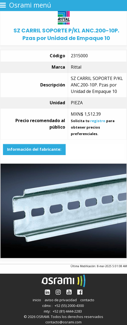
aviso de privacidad (61, 299)
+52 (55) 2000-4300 (69, 305)
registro (97, 120)
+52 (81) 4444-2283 (67, 311)
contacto (87, 299)
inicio (37, 299)
